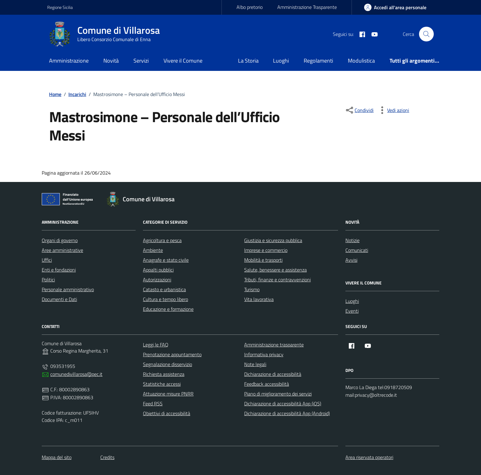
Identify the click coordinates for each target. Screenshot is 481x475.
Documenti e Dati (59, 299)
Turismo (252, 289)
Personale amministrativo (68, 289)
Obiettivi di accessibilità (166, 413)
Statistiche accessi (162, 384)
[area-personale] (395, 7)
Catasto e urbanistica (164, 289)
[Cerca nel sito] (426, 34)
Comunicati (356, 250)
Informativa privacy (263, 354)
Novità (111, 60)
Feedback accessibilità (266, 384)
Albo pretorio (250, 7)
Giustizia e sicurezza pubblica (273, 240)
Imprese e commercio (265, 250)
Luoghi (281, 60)
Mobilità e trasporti (263, 260)
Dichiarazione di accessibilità (272, 374)
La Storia (248, 60)
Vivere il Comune (183, 60)
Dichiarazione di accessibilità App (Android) (287, 413)
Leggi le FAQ (155, 344)
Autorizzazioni (157, 279)
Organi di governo (60, 240)
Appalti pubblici (158, 269)
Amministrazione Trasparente (307, 7)
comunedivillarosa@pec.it (76, 374)
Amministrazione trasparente (274, 344)
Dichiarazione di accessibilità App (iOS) (282, 403)
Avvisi (351, 260)
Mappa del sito (56, 457)
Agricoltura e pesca (162, 240)
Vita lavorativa (259, 299)
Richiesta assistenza (163, 374)
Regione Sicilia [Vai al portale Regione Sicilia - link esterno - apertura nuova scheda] (60, 7)
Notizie (352, 240)
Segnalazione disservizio (167, 364)
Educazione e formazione (168, 309)
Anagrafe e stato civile (166, 260)
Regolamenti (318, 60)
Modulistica (361, 60)
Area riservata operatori (369, 457)
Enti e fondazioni (59, 269)
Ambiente (153, 250)
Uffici (47, 260)
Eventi (352, 311)
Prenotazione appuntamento (172, 354)
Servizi (141, 60)
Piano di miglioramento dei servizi (278, 393)
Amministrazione (69, 60)
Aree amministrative (62, 250)
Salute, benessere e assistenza (275, 269)
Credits (107, 457)
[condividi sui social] (359, 110)
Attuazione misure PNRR (168, 393)
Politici (48, 279)
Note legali (255, 364)
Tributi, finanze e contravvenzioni (277, 279)
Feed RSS (153, 403)
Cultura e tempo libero (165, 299)
